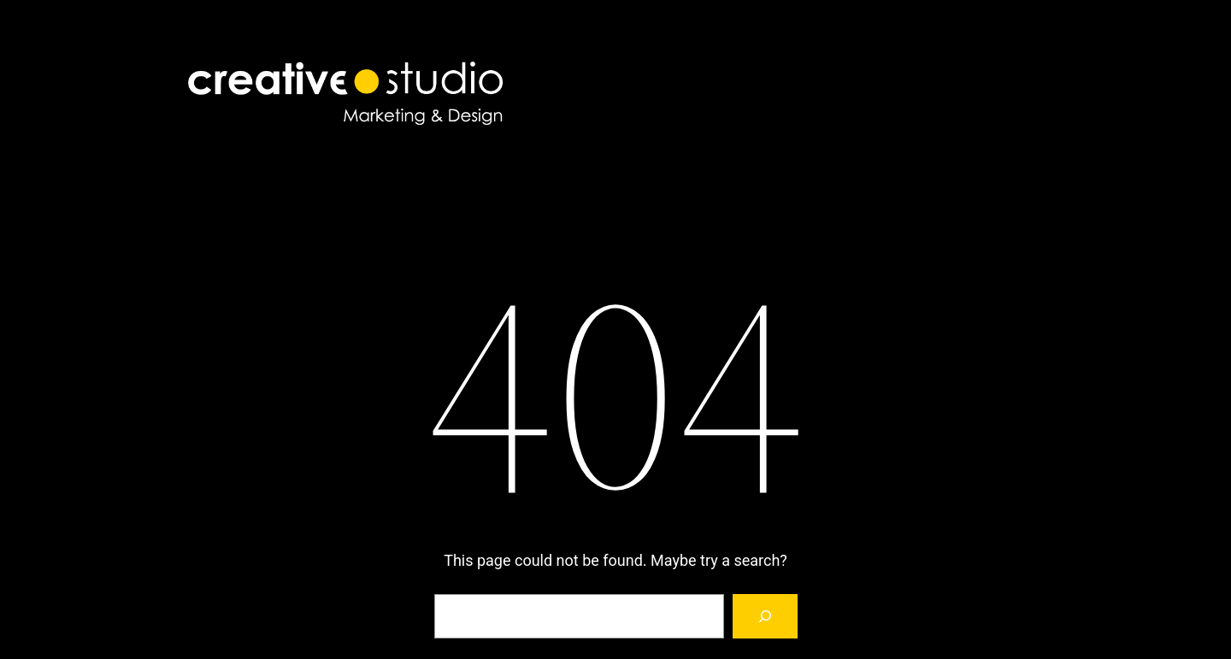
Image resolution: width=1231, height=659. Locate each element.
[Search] (765, 616)
